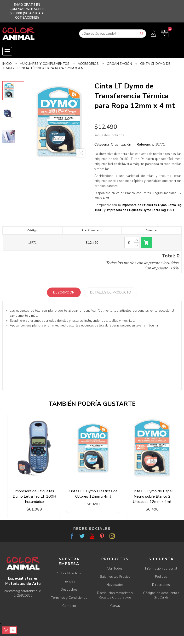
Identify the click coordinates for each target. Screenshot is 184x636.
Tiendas (69, 581)
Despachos (69, 589)
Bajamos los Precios (115, 576)
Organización (121, 144)
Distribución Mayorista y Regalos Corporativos (115, 595)
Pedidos (161, 576)
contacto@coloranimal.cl (23, 591)
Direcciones (161, 584)
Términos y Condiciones (69, 597)
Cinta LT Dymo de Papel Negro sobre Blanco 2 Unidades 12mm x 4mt (152, 496)
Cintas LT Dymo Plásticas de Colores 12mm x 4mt (93, 494)
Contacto (69, 605)
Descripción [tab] (64, 292)
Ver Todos (115, 568)
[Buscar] (112, 33)
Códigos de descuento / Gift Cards (161, 595)
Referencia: (145, 144)
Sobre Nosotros (69, 573)
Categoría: (101, 144)
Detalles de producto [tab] (110, 292)
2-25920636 (23, 595)
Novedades (115, 584)
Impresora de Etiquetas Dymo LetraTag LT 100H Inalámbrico (34, 496)
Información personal (161, 568)
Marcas (115, 605)
